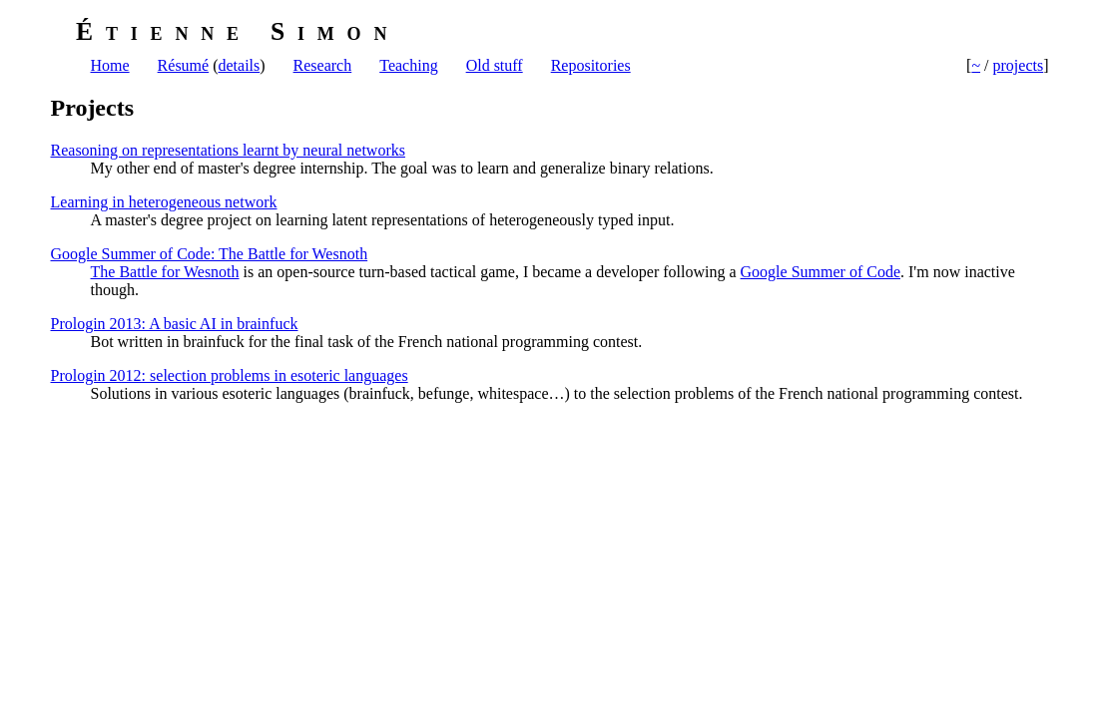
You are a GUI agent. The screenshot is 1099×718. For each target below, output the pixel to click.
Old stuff (494, 65)
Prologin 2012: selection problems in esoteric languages (229, 375)
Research (322, 65)
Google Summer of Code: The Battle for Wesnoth (209, 253)
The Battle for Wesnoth (165, 271)
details (239, 65)
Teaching (408, 65)
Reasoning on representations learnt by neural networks (228, 150)
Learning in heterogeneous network (164, 201)
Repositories (591, 65)
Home (110, 65)
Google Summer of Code (820, 271)
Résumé (184, 65)
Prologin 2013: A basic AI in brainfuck (174, 323)
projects (1018, 65)
